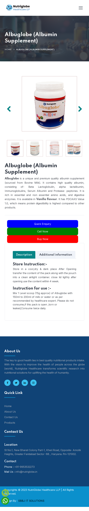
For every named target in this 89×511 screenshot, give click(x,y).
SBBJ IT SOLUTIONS (31, 505)
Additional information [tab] (55, 254)
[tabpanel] (44, 286)
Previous (10, 108)
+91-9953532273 (24, 471)
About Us (10, 415)
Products (9, 426)
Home (8, 50)
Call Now (42, 231)
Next (79, 108)
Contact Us (11, 421)
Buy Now (42, 239)
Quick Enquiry (42, 223)
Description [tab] (24, 254)
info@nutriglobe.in (26, 476)
